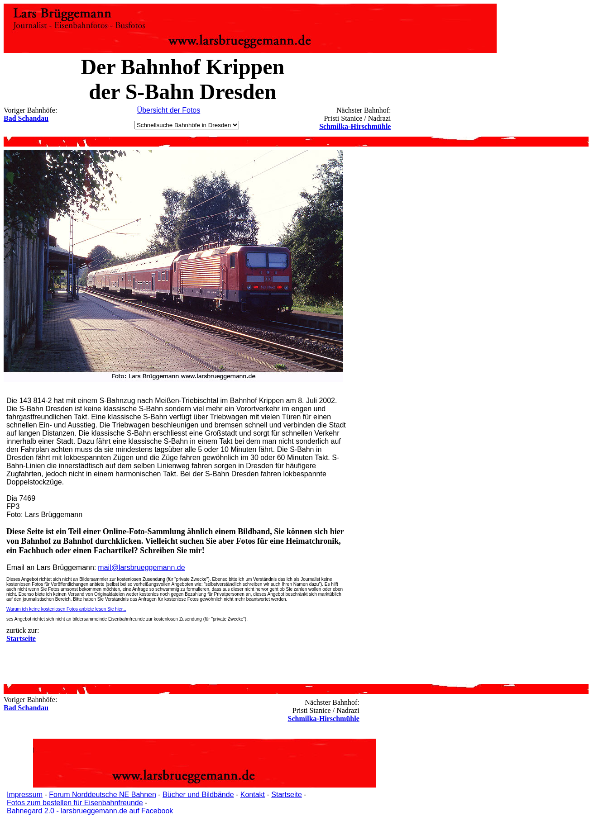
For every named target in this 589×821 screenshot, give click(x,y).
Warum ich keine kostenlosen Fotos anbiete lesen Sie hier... (66, 609)
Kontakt (252, 794)
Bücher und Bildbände (198, 794)
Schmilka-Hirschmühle (355, 126)
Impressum (25, 794)
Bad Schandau (26, 118)
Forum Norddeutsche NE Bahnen (102, 794)
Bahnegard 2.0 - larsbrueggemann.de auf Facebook (90, 811)
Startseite (286, 794)
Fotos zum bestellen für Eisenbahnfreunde (75, 803)
